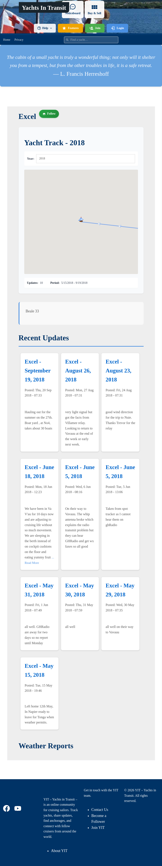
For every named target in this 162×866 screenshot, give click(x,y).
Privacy (18, 39)
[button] (81, 219)
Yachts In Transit (44, 7)
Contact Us (99, 810)
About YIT (59, 851)
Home (6, 39)
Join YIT (98, 828)
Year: (30, 158)
